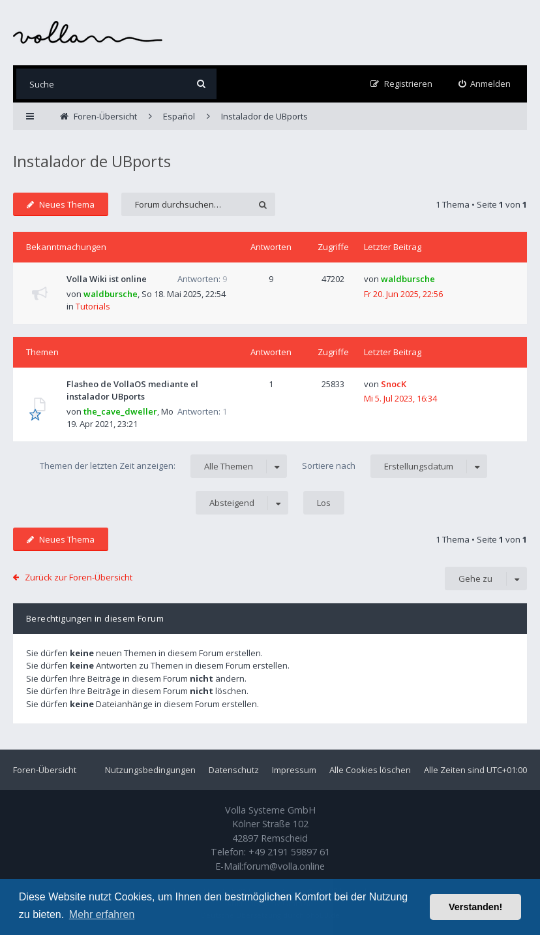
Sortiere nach (394, 466)
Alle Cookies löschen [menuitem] (370, 770)
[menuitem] (484, 84)
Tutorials (93, 306)
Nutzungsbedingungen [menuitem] (150, 770)
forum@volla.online (284, 866)
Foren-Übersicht (44, 770)
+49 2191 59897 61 (289, 852)
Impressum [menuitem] (294, 770)
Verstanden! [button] (475, 907)
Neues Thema (61, 204)
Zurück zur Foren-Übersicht (78, 577)
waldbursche (110, 294)
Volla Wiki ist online (107, 279)
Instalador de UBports (92, 161)
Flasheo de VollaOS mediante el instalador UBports (132, 390)
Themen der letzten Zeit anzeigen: (163, 466)
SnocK (393, 384)
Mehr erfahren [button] (102, 914)
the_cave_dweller (120, 411)
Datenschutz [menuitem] (234, 770)
